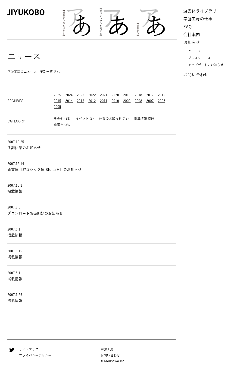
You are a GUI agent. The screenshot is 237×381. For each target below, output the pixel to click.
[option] (76, 22)
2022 (92, 95)
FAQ (187, 27)
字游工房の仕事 (197, 19)
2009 (127, 100)
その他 (58, 118)
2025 (57, 95)
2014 (69, 100)
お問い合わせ (195, 75)
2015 (57, 100)
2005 (57, 106)
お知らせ (191, 42)
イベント (82, 118)
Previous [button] (52, 22)
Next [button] (176, 22)
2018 (138, 95)
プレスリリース (199, 58)
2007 (150, 100)
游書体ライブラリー (202, 11)
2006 (161, 100)
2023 (80, 95)
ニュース (194, 51)
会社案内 (191, 34)
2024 (69, 95)
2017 (150, 95)
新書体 (58, 124)
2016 (161, 95)
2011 (103, 100)
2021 (103, 95)
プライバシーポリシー (35, 355)
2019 (127, 95)
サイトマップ (28, 349)
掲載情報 (140, 118)
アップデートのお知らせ (206, 65)
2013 (80, 100)
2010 (115, 100)
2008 (138, 100)
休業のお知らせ (110, 118)
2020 (115, 95)
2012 (92, 100)
